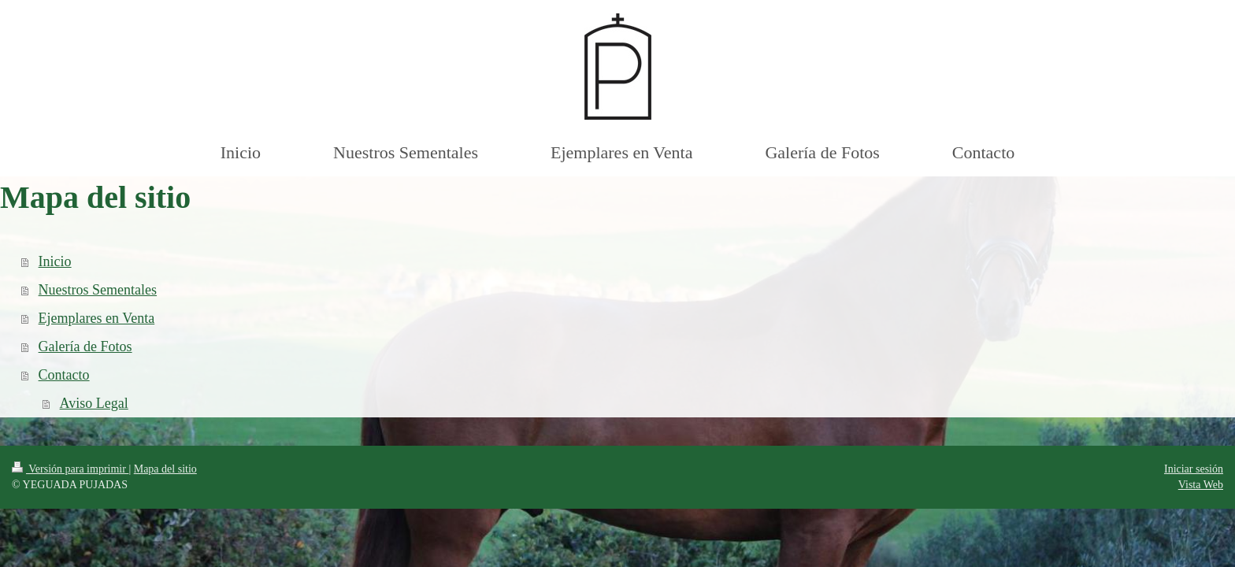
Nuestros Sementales (98, 290)
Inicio (55, 261)
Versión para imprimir (70, 469)
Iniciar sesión (1193, 469)
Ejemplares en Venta (97, 318)
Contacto (64, 375)
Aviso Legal (94, 403)
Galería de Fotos (85, 346)
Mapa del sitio (165, 469)
